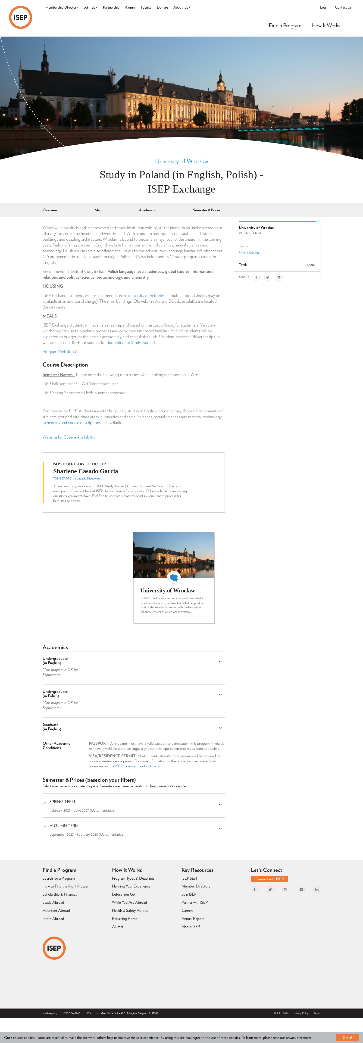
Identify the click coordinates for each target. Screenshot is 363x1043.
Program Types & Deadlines (133, 878)
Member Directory (196, 886)
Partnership (111, 7)
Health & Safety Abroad (130, 910)
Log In (324, 7)
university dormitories (146, 295)
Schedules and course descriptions (72, 422)
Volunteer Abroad (56, 910)
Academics (147, 210)
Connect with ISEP (269, 879)
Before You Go (123, 894)
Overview (50, 210)
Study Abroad (53, 902)
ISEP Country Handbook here (137, 766)
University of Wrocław (181, 161)
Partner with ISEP (195, 902)
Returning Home (125, 918)
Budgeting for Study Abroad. (131, 342)
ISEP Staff (189, 878)
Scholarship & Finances (60, 894)
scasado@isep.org (87, 478)
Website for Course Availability (69, 437)
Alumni (130, 7)
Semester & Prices (206, 210)
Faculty (146, 7)
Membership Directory (61, 7)
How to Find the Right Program (67, 886)
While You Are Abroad (129, 902)
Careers (187, 910)
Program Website (59, 351)
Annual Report (193, 918)
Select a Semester (249, 253)
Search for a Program (59, 878)
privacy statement (298, 1037)
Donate (162, 7)
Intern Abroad (53, 918)
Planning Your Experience (131, 886)
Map (98, 210)
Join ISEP (90, 7)
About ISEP (182, 7)
